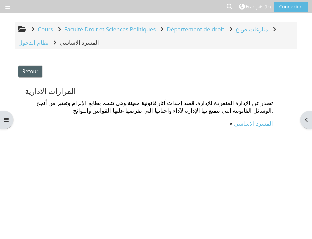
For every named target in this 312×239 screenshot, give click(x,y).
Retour (30, 71)
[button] (230, 6)
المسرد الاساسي (253, 123)
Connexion (290, 6)
